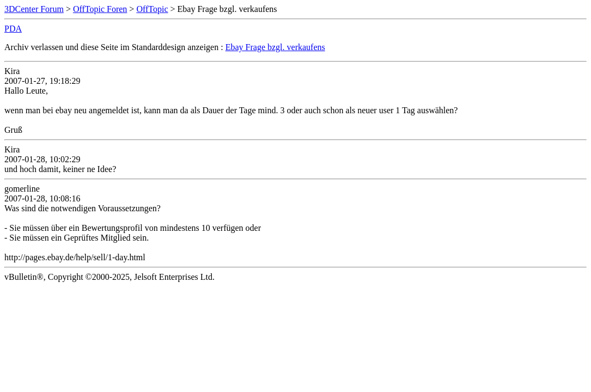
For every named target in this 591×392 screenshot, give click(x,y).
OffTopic (152, 9)
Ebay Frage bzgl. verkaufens (275, 47)
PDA (13, 28)
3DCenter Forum (34, 9)
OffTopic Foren (100, 9)
